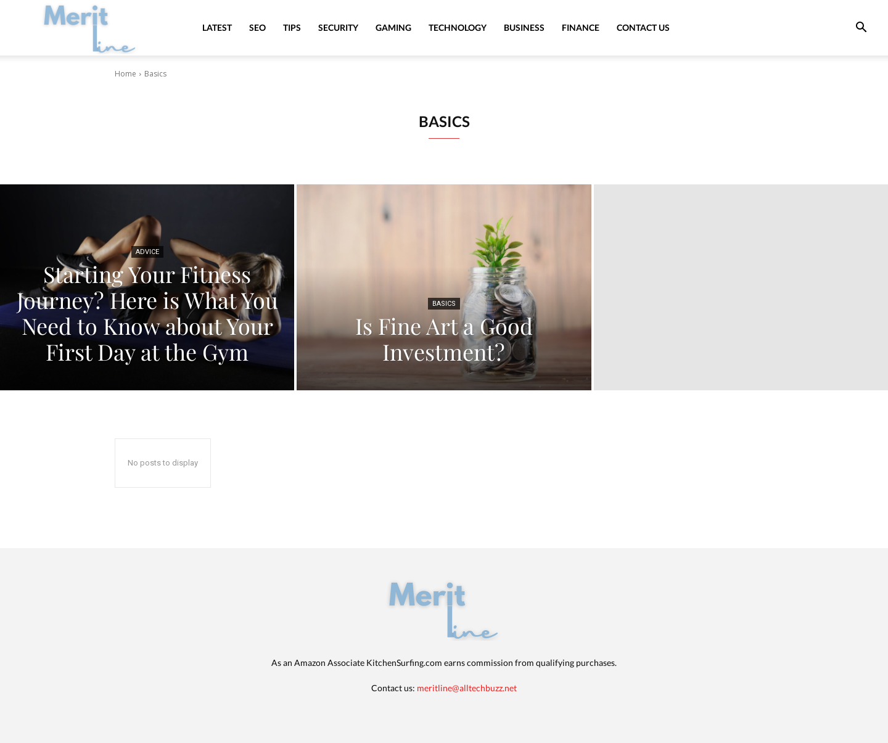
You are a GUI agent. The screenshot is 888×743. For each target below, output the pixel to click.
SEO (257, 27)
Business (524, 27)
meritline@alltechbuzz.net (467, 688)
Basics (444, 304)
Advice (147, 252)
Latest (217, 27)
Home (125, 73)
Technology (458, 27)
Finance (580, 27)
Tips (292, 27)
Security (338, 27)
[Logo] (90, 27)
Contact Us (643, 27)
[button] (861, 29)
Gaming (393, 27)
